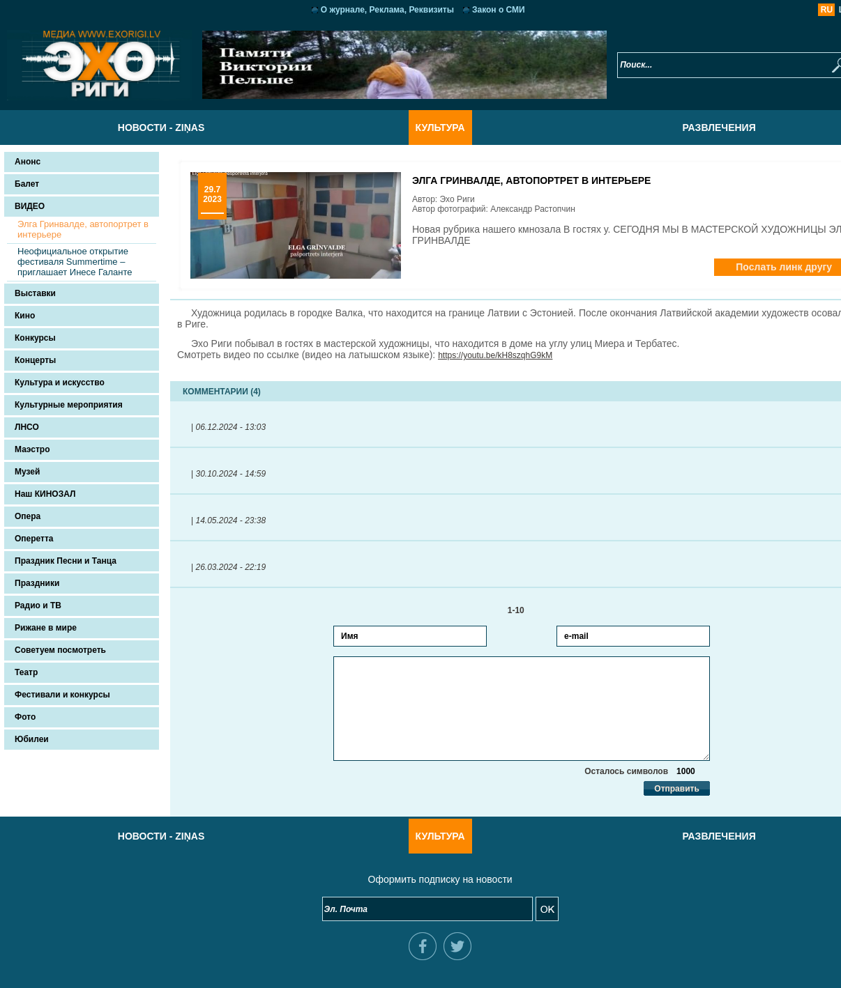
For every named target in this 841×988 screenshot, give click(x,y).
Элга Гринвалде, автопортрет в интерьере (83, 229)
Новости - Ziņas (141, 127)
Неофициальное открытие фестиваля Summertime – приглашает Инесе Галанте (74, 261)
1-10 (502, 610)
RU (788, 10)
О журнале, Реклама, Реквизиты (367, 10)
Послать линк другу (745, 266)
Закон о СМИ (479, 10)
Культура (420, 127)
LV (805, 10)
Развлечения (699, 127)
